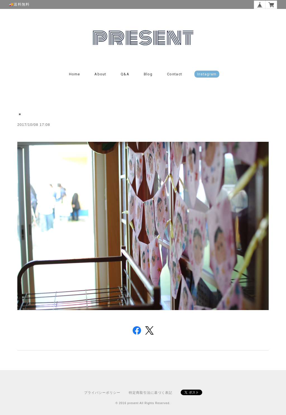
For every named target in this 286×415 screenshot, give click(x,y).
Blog (148, 74)
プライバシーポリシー (102, 393)
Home (74, 74)
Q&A (125, 74)
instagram (207, 74)
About (100, 74)
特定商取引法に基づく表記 (150, 393)
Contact (174, 74)
